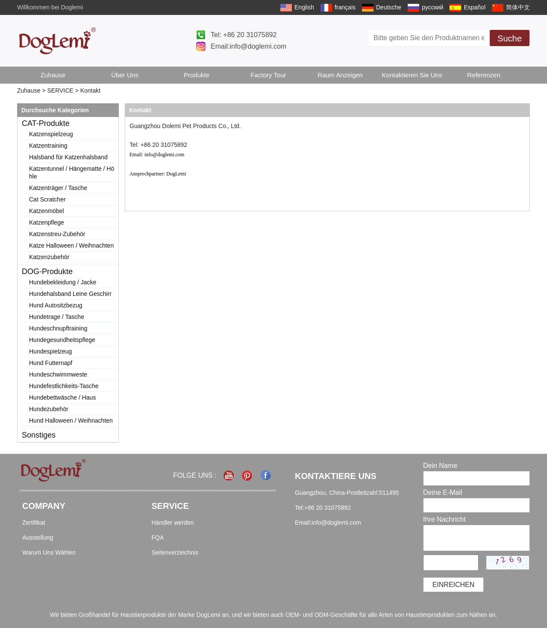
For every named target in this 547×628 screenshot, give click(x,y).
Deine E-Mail (442, 492)
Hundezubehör (48, 409)
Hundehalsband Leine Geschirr (70, 293)
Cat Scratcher (47, 199)
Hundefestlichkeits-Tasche (64, 386)
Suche (509, 38)
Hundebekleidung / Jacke (62, 282)
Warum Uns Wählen (49, 552)
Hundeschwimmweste (58, 374)
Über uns (124, 75)
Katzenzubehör (49, 257)
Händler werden (173, 522)
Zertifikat (33, 522)
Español (474, 7)
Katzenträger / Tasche (58, 187)
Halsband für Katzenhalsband (68, 157)
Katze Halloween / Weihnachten (71, 245)
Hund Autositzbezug (55, 305)
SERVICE (60, 90)
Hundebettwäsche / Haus (62, 397)
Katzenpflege (46, 222)
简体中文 (518, 7)
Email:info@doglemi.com (248, 46)
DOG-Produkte (47, 271)
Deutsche (388, 7)
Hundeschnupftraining (58, 328)
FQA (158, 537)
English (304, 7)
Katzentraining (48, 145)
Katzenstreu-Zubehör (57, 234)
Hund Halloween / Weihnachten (71, 420)
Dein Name (440, 465)
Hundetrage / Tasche (56, 316)
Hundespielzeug (50, 351)
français (345, 7)
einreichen (453, 584)
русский (432, 7)
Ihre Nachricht (444, 519)
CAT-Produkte (46, 123)
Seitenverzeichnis (175, 552)
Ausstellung (37, 537)
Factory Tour (268, 75)
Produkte (196, 75)
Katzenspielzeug (51, 134)
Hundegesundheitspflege (62, 339)
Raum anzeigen (340, 75)
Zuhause (53, 75)
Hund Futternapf (50, 362)
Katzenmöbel (46, 210)
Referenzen (483, 75)
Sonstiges (39, 435)
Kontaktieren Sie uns (412, 75)
